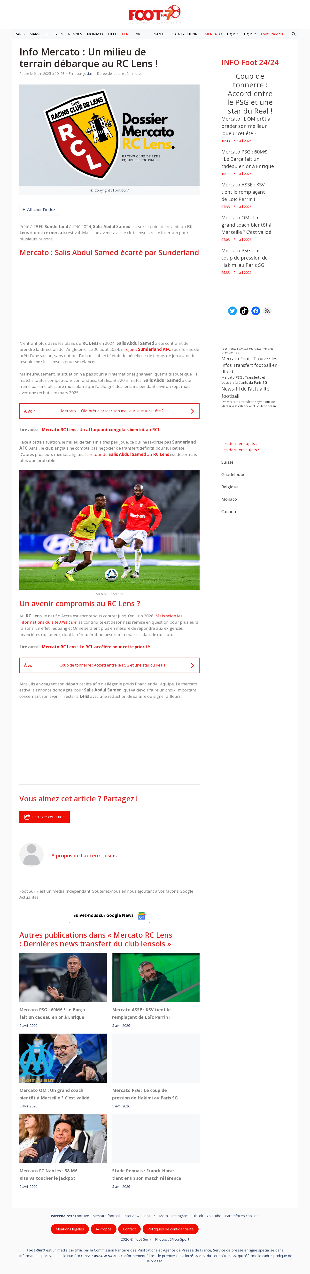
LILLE (112, 33)
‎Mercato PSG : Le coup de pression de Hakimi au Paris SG (145, 1093)
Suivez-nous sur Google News (109, 916)
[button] (293, 34)
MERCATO (213, 33)
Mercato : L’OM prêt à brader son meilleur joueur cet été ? (245, 126)
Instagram (179, 1215)
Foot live (82, 1215)
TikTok (197, 1215)
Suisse (227, 462)
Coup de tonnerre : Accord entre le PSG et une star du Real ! (250, 93)
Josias (110, 855)
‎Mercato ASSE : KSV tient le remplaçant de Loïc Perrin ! (141, 1013)
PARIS (20, 33)
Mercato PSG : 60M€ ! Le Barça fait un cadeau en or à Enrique (52, 1013)
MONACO (95, 33)
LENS (126, 33)
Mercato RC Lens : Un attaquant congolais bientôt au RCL (101, 429)
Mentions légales (70, 1229)
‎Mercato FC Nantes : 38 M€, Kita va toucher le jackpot (49, 1174)
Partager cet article (44, 817)
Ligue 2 (250, 33)
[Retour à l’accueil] (155, 14)
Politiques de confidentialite (170, 1229)
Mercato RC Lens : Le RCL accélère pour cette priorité (96, 647)
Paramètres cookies (241, 1215)
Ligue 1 (233, 33)
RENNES (75, 33)
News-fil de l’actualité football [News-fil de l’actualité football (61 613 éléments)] (245, 392)
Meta (163, 1215)
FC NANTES (158, 33)
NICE (139, 33)
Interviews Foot (137, 1215)
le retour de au (127, 454)
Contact (129, 1229)
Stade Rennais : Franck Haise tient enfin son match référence (146, 1174)
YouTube (213, 1215)
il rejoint (146, 349)
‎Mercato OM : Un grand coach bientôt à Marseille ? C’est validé (54, 1093)
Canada (228, 511)
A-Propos (104, 1229)
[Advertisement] (109, 298)
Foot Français (272, 33)
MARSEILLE (39, 33)
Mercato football (106, 1215)
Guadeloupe (233, 474)
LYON (58, 33)
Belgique (230, 486)
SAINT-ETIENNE (186, 33)
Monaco (229, 499)
